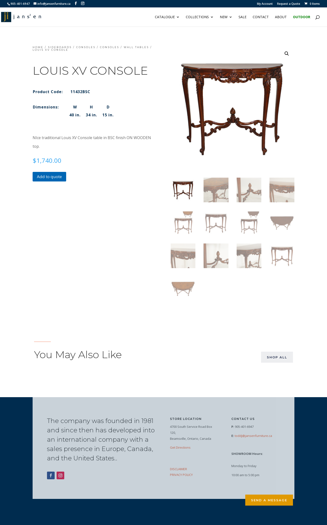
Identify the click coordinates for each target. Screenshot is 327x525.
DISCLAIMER (178, 469)
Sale (242, 17)
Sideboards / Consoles (71, 47)
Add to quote (49, 176)
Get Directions (180, 447)
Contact (261, 17)
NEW (224, 17)
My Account (265, 4)
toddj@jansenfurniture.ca (253, 436)
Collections (197, 17)
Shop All (277, 357)
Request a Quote (288, 4)
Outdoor (301, 17)
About (281, 17)
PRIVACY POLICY (181, 475)
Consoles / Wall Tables (124, 47)
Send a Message (269, 500)
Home (38, 47)
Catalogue (165, 17)
